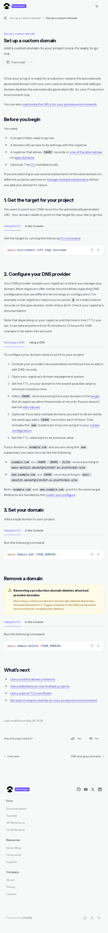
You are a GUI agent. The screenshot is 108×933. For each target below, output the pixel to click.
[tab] (12, 225)
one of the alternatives (86, 152)
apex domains (24, 157)
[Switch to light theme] (92, 917)
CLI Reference (15, 830)
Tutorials (11, 815)
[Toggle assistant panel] (97, 6)
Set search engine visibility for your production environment (53, 700)
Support (11, 862)
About (10, 880)
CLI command (70, 238)
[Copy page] (16, 62)
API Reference (15, 822)
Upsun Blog (13, 848)
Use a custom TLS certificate (30, 693)
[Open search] (90, 6)
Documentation (16, 808)
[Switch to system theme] (85, 917)
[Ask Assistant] (98, 249)
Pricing (10, 887)
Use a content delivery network (32, 679)
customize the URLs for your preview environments (59, 104)
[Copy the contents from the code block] (92, 249)
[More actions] (103, 6)
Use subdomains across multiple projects (40, 686)
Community (13, 855)
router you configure (60, 495)
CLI (33, 165)
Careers (11, 894)
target (95, 396)
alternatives (31, 407)
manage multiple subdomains (67, 179)
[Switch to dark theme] (99, 917)
